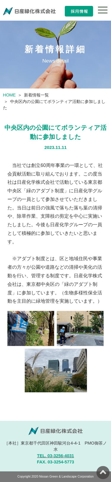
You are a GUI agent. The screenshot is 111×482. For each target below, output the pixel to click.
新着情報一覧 (36, 95)
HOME (9, 95)
